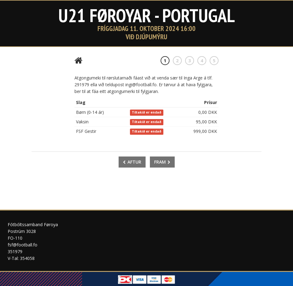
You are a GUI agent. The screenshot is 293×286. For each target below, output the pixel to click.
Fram (162, 162)
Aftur (132, 162)
